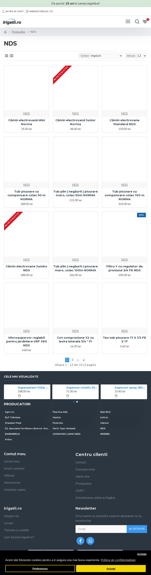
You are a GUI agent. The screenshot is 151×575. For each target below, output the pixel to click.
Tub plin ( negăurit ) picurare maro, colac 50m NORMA (75, 193)
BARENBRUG (12, 434)
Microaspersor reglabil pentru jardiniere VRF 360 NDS (26, 341)
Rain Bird (105, 412)
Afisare (131, 55)
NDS (26, 113)
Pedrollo (58, 423)
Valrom (104, 423)
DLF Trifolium (12, 417)
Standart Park (13, 423)
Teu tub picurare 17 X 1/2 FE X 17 (124, 339)
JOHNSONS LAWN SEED (66, 434)
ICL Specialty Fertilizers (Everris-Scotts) (28, 428)
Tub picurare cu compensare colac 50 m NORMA (26, 195)
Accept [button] (111, 568)
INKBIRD (105, 434)
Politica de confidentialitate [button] (118, 560)
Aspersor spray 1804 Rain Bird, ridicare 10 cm (130, 387)
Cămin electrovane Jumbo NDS (26, 268)
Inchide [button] (141, 554)
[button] (74, 402)
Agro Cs (9, 412)
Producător (18, 32)
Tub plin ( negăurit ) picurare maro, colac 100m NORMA (75, 268)
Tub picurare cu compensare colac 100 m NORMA (125, 195)
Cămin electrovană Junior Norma (75, 122)
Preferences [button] (40, 568)
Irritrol (104, 417)
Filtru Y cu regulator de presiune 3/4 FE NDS (124, 268)
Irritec (8, 439)
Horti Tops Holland (64, 428)
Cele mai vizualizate (21, 376)
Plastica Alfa (60, 412)
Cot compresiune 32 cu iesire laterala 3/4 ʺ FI (75, 339)
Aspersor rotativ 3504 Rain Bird (82, 387)
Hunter (57, 417)
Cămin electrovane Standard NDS (124, 122)
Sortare (85, 55)
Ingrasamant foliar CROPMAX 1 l (33, 387)
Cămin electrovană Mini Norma (26, 122)
